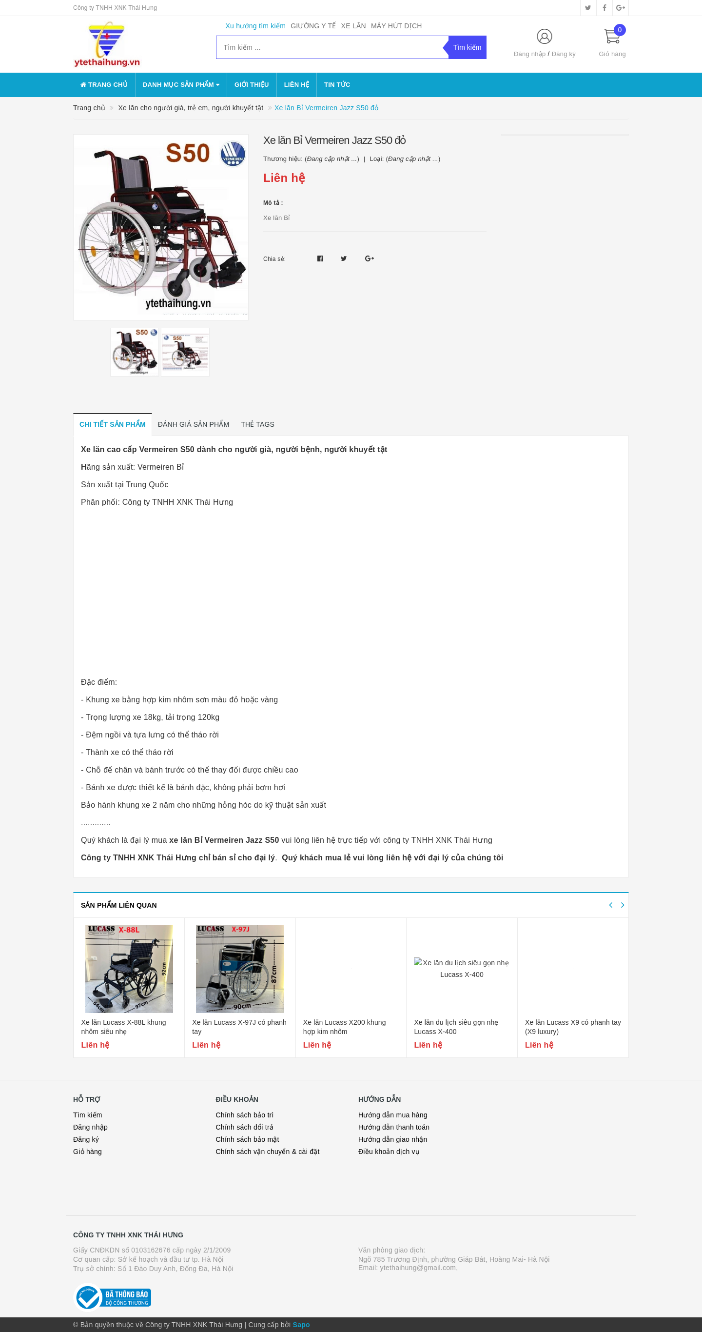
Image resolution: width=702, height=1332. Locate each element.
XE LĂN (353, 26)
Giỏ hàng (87, 1151)
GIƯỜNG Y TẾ (313, 26)
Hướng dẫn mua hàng (393, 1115)
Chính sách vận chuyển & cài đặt (268, 1151)
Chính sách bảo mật (247, 1139)
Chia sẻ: (274, 259)
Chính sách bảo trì (245, 1115)
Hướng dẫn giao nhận (393, 1139)
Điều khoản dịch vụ (389, 1151)
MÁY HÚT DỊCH (396, 26)
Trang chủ (104, 84)
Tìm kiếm (87, 1115)
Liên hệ (296, 84)
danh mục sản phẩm (181, 84)
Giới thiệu (251, 84)
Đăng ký (564, 54)
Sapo (301, 1325)
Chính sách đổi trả (245, 1127)
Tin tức (337, 84)
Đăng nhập (530, 54)
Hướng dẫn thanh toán (393, 1127)
